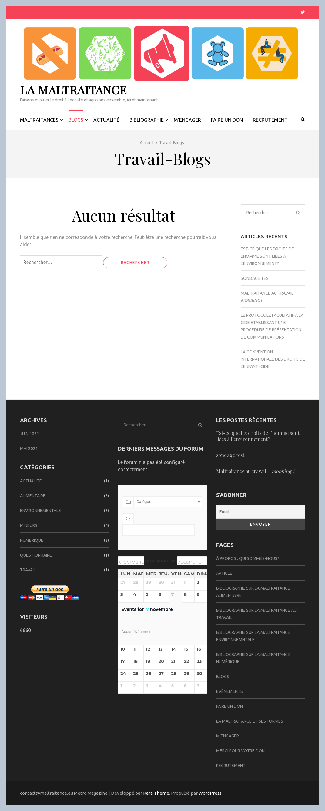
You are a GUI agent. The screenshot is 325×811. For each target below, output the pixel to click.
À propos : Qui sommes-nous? (247, 558)
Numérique (31, 540)
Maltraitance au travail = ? (255, 471)
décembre (192, 562)
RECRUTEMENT (270, 120)
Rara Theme (156, 793)
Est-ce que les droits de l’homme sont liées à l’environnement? (267, 256)
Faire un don (229, 706)
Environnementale (40, 510)
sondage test (256, 278)
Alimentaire (32, 495)
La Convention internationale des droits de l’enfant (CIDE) (273, 359)
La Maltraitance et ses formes (249, 721)
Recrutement (231, 765)
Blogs (222, 676)
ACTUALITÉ (106, 120)
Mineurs (28, 525)
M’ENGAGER (187, 120)
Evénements (229, 691)
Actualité (31, 480)
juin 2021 (29, 433)
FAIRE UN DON (227, 120)
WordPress (210, 793)
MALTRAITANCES (39, 120)
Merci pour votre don (240, 750)
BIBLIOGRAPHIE (146, 120)
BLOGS (76, 120)
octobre (131, 562)
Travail (28, 570)
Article (224, 573)
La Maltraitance (73, 90)
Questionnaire (36, 555)
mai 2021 (29, 448)
